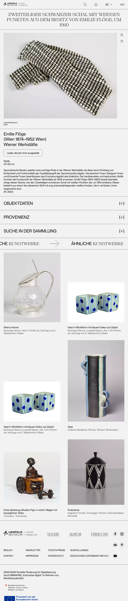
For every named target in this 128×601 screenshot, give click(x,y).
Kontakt (9, 555)
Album (75, 534)
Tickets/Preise (56, 550)
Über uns (99, 534)
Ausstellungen (79, 550)
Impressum (32, 555)
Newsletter (33, 550)
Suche (53, 534)
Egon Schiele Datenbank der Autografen (94, 555)
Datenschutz (56, 555)
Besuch (8, 550)
